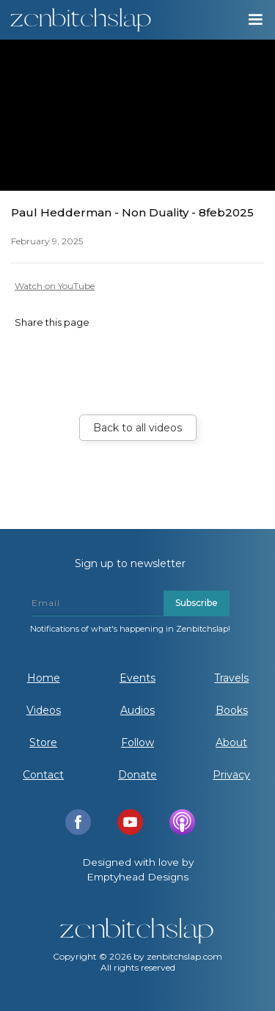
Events (137, 678)
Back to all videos (137, 427)
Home (43, 678)
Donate (137, 775)
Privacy (231, 775)
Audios (137, 710)
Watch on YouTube (55, 285)
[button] (254, 19)
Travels (231, 678)
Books (232, 710)
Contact (43, 775)
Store (43, 742)
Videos (43, 710)
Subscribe (196, 602)
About (231, 742)
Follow (137, 742)
